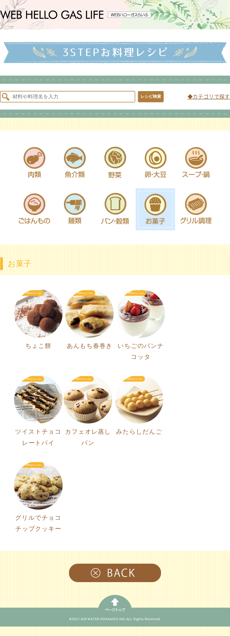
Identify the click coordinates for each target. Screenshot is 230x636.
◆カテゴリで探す (209, 97)
